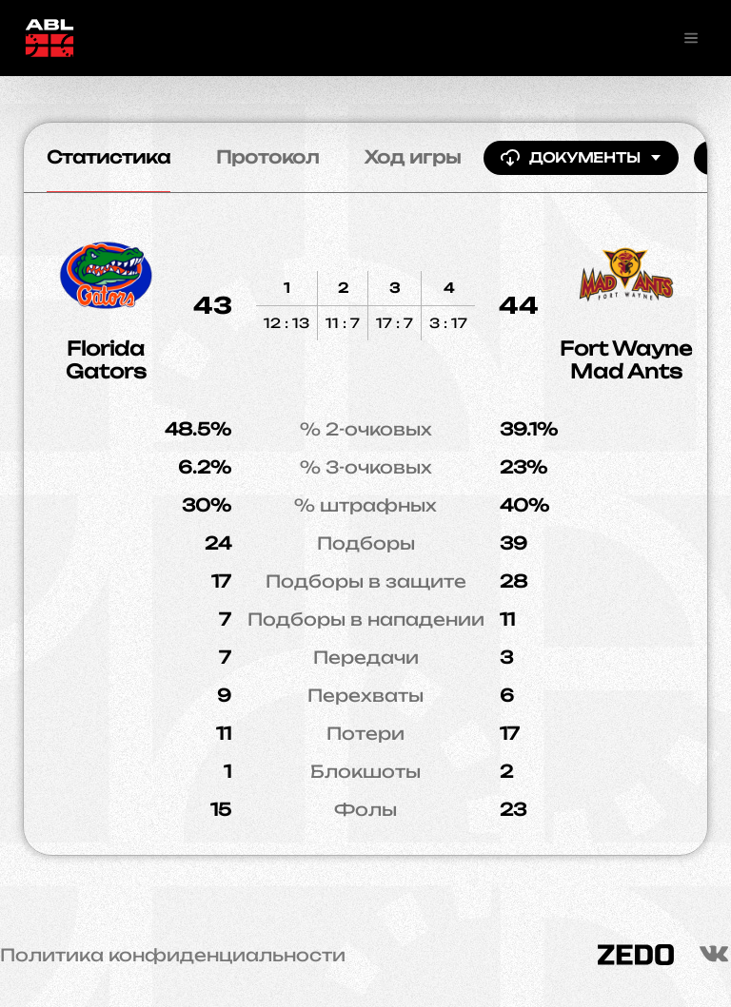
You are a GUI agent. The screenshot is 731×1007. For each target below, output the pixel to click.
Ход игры (413, 156)
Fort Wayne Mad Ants (626, 360)
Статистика (108, 156)
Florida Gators (106, 360)
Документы (581, 157)
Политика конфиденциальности (173, 954)
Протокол (267, 156)
